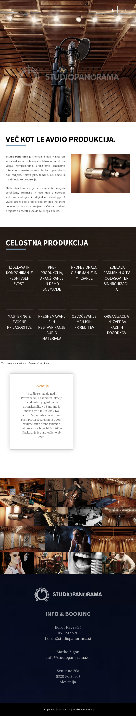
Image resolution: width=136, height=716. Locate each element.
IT (126, 9)
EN (113, 9)
